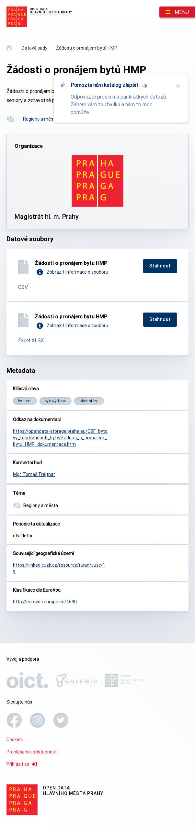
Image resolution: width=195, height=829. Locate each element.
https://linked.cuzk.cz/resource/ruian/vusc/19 (59, 568)
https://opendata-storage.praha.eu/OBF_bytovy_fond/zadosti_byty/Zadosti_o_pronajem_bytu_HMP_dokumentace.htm (60, 437)
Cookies (14, 739)
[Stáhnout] (160, 266)
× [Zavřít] (178, 86)
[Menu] (177, 12)
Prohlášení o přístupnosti (32, 752)
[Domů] (9, 50)
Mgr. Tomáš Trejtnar (34, 474)
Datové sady (34, 48)
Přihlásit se (21, 764)
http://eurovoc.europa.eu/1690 (45, 602)
